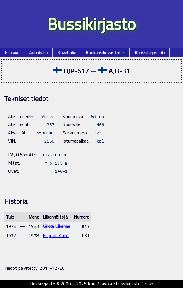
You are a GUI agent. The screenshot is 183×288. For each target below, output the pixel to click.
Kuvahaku (66, 52)
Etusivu (12, 52)
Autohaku (38, 52)
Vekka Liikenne (56, 226)
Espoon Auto (56, 235)
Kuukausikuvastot (105, 52)
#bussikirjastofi (149, 52)
